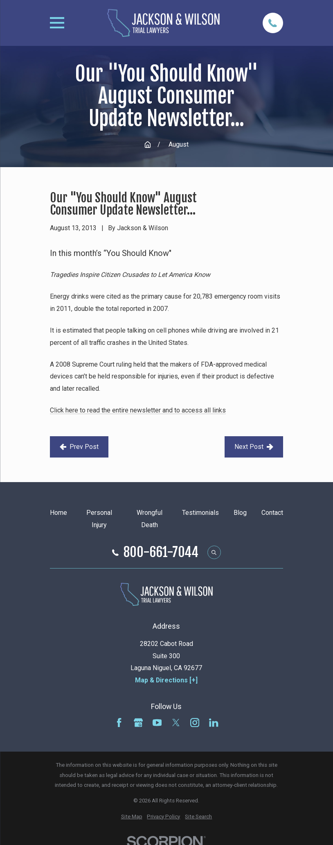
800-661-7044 (161, 552)
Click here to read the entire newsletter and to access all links (138, 410)
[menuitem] (131, 817)
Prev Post (79, 447)
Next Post (253, 447)
